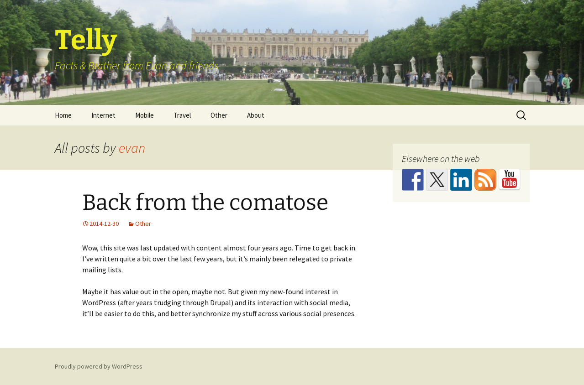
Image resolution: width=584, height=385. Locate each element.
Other (218, 115)
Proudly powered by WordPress (98, 366)
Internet (103, 115)
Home (63, 115)
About (255, 115)
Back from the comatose (205, 202)
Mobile (144, 115)
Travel (182, 115)
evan (132, 147)
